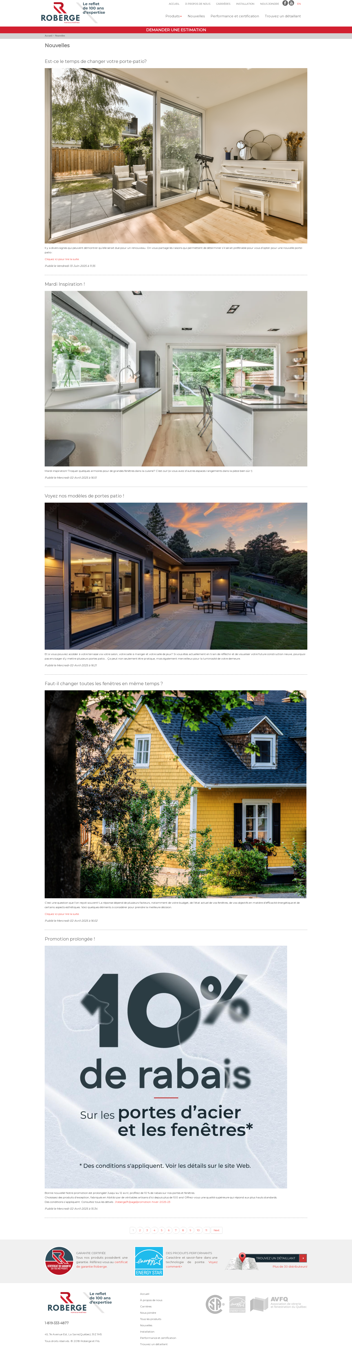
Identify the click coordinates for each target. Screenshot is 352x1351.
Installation (147, 1331)
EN (299, 3)
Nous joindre (148, 1312)
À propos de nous (151, 1300)
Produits (173, 16)
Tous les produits (150, 1319)
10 (198, 1230)
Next (217, 1230)
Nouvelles (196, 16)
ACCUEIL (174, 3)
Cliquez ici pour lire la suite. (62, 259)
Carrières (146, 1306)
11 (206, 1230)
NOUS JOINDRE (269, 3)
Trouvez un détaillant (283, 16)
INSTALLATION (245, 3)
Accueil (48, 35)
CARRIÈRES (223, 3)
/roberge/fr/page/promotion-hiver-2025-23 (142, 1202)
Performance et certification (235, 16)
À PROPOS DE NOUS (197, 3)
